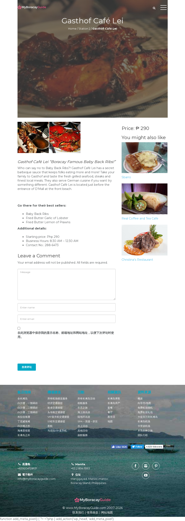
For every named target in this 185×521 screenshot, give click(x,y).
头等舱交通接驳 (56, 412)
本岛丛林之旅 (145, 430)
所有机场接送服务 (58, 398)
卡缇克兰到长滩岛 (148, 416)
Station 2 (84, 28)
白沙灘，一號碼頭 (28, 403)
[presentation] (46, 353)
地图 (110, 421)
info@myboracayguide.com (36, 478)
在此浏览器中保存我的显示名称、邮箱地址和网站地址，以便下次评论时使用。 (66, 335)
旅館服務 (83, 435)
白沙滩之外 (24, 426)
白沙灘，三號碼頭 (28, 412)
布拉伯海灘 (24, 416)
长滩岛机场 (144, 421)
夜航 (50, 426)
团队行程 (143, 435)
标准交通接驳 (55, 407)
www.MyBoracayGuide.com (86, 508)
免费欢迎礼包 (145, 412)
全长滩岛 (23, 398)
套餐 (110, 407)
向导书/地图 (144, 403)
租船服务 (83, 403)
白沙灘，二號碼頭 (28, 407)
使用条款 (92, 512)
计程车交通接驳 (56, 421)
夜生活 (111, 416)
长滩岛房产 (114, 403)
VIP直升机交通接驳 (58, 416)
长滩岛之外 (24, 435)
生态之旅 (83, 407)
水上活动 (83, 426)
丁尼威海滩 (24, 421)
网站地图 (107, 512)
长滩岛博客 (114, 398)
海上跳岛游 (84, 412)
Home (72, 28)
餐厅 (110, 412)
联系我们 (78, 512)
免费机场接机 (145, 407)
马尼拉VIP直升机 (57, 430)
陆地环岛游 (84, 416)
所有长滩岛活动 (86, 398)
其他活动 (83, 430)
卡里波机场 (144, 426)
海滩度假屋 (24, 430)
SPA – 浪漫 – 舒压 (88, 421)
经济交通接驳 (55, 403)
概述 (140, 398)
